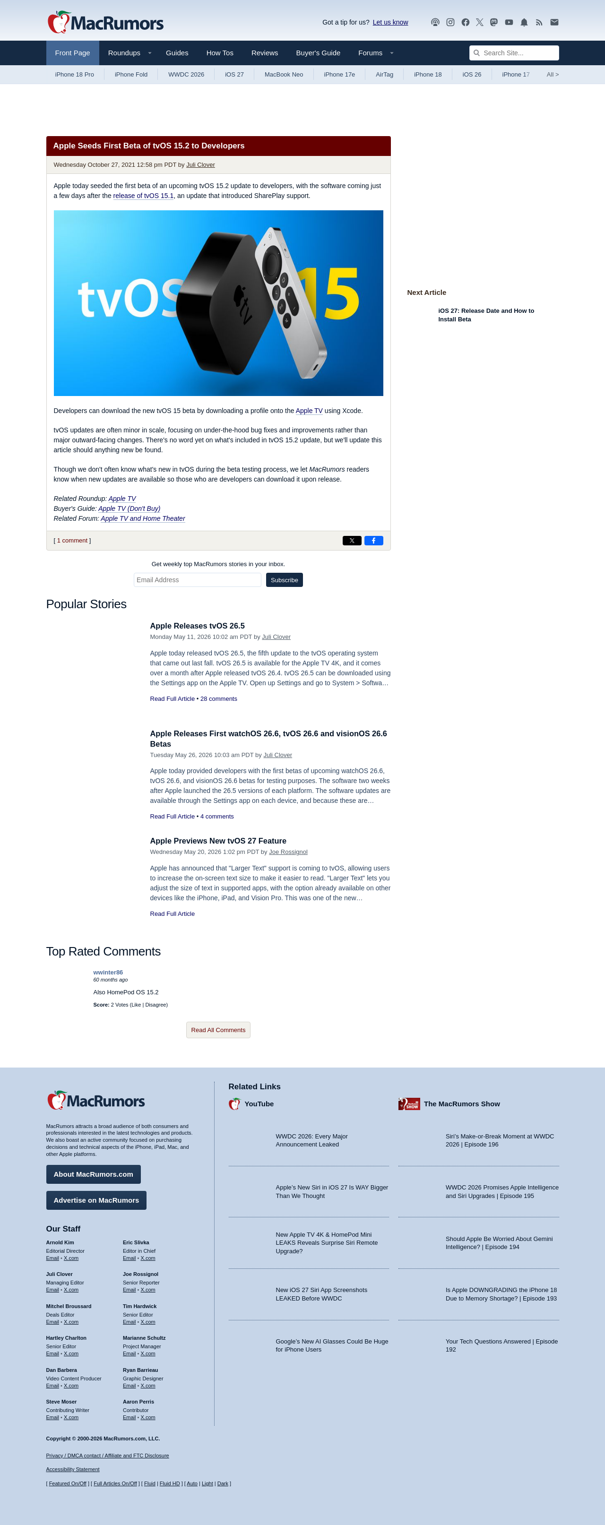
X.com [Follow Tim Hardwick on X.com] (148, 1321)
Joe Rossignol (288, 851)
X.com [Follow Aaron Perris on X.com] (148, 1416)
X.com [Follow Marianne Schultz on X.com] (148, 1352)
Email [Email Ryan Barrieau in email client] (129, 1384)
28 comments (218, 698)
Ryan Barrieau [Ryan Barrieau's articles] (140, 1369)
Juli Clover (200, 164)
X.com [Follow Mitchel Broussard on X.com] (71, 1321)
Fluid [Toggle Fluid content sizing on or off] (150, 1483)
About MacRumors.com (93, 1173)
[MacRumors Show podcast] (435, 22)
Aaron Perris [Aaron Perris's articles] (138, 1401)
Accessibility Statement (73, 1470)
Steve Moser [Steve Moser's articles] (61, 1401)
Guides (177, 53)
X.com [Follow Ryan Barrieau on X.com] (148, 1384)
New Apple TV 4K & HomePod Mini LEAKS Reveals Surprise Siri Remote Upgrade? (327, 1242)
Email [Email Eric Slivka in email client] (129, 1257)
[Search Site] (514, 52)
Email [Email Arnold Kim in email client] (53, 1257)
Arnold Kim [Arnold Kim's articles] (60, 1241)
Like (136, 1005)
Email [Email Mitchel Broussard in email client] (53, 1321)
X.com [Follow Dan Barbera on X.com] (71, 1384)
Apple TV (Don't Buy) (129, 508)
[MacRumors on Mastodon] (494, 22)
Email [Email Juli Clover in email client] (53, 1289)
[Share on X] (352, 540)
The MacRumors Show (462, 1103)
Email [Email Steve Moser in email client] (53, 1416)
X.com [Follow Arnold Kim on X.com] (71, 1257)
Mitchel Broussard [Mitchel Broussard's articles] (69, 1305)
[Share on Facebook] (373, 540)
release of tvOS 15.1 (143, 195)
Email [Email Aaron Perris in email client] (129, 1416)
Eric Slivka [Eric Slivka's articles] (136, 1241)
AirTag (384, 74)
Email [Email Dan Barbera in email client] (53, 1384)
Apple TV (309, 410)
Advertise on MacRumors (96, 1199)
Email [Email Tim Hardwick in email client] (129, 1321)
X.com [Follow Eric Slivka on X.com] (148, 1257)
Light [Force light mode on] (207, 1483)
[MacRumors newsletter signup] (554, 22)
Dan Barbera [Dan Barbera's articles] (61, 1369)
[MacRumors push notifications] (524, 22)
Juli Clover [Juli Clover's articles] (59, 1273)
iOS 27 (234, 74)
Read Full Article (172, 698)
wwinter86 (108, 972)
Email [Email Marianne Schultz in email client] (129, 1352)
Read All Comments (218, 1030)
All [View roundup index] (553, 74)
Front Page (72, 53)
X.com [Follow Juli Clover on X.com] (71, 1289)
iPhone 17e (339, 74)
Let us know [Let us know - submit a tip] (390, 22)
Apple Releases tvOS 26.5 (199, 625)
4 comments (217, 816)
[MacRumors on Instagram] (450, 22)
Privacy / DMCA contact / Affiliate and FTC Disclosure (107, 1455)
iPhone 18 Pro (74, 74)
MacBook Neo (284, 74)
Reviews (264, 53)
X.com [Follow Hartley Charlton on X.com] (71, 1352)
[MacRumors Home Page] (105, 23)
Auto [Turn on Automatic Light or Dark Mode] (192, 1483)
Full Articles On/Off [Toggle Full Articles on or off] (115, 1483)
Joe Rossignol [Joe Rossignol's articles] (140, 1273)
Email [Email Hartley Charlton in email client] (53, 1352)
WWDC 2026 (186, 74)
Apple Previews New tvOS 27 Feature (221, 840)
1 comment (72, 540)
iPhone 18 (428, 74)
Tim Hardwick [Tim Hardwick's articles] (139, 1305)
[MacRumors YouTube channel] (509, 22)
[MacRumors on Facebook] (465, 22)
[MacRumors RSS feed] (539, 22)
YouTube (259, 1103)
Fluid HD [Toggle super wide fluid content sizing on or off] (170, 1483)
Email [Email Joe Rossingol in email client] (129, 1289)
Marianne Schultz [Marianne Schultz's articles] (144, 1337)
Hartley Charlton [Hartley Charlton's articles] (66, 1337)
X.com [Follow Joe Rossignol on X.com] (148, 1289)
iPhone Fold (131, 74)
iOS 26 (472, 74)
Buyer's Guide (318, 53)
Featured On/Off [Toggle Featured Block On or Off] (67, 1483)
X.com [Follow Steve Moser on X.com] (71, 1416)
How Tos (220, 53)
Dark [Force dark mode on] (222, 1483)
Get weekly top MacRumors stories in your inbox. (218, 564)
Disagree (155, 1005)
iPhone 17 (516, 74)
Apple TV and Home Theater (143, 518)
